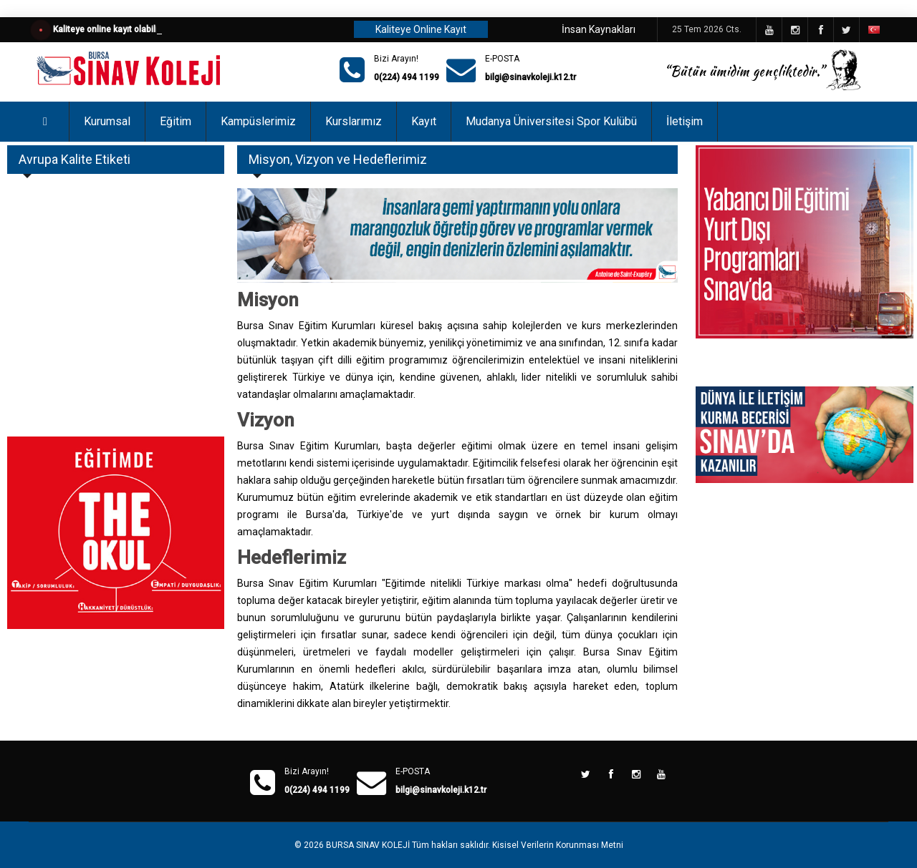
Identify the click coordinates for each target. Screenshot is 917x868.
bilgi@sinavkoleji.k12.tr (530, 77)
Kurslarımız (353, 121)
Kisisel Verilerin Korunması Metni (557, 845)
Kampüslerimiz (258, 121)
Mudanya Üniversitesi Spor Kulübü (551, 121)
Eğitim (175, 121)
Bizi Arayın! (396, 59)
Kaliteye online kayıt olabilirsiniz (116, 29)
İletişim (684, 121)
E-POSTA (502, 59)
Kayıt (423, 121)
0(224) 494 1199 (406, 77)
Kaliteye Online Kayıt (420, 29)
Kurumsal (107, 121)
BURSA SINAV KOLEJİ (368, 845)
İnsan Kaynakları (598, 29)
